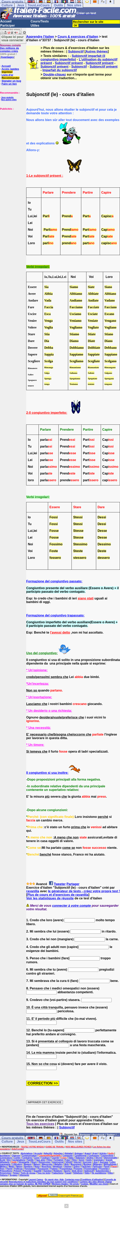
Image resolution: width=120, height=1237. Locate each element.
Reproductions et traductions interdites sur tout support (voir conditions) (43, 1182)
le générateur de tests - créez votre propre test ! (84, 891)
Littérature (17, 1164)
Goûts (89, 1160)
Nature (19, 1166)
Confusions (93, 1155)
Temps (16, 1173)
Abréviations (27, 1153)
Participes (86, 1166)
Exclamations (19, 1160)
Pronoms (78, 1169)
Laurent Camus (36, 1179)
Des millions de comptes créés (10, 48)
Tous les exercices (40, 1124)
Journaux (103, 1162)
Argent (87, 1153)
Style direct (77, 1171)
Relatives (57, 1171)
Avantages (7, 57)
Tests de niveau (28, 1173)
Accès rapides (10, 68)
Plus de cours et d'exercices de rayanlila (57, 894)
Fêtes (74, 1160)
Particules (97, 1166)
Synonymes (5, 1173)
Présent (17, 1171)
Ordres (76, 1166)
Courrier (55, 1158)
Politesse (18, 1169)
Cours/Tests (40, 21)
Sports (67, 1171)
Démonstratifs (110, 1158)
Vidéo (87, 1173)
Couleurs (45, 1158)
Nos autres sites (8, 100)
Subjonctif (76, 51)
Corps (37, 1158)
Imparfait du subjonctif (60, 70)
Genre (81, 1160)
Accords (38, 1153)
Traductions (57, 1173)
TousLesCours (39, 5)
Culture (7, 5)
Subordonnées (102, 1171)
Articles (103, 1153)
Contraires (27, 1158)
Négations (57, 1166)
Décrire (98, 1158)
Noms (37, 1166)
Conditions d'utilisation (92, 1179)
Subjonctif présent (69, 63)
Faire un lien (9, 83)
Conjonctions (107, 1155)
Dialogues (80, 1158)
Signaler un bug (11, 80)
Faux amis (40, 1160)
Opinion (68, 1166)
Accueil (6, 21)
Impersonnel (58, 1162)
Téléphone (78, 1173)
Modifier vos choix (99, 1184)
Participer (7, 25)
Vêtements (24, 1175)
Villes (110, 1173)
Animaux (79, 1153)
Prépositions (6, 1171)
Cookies (84, 1184)
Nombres (28, 1166)
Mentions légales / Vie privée (65, 1184)
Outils (58, 5)
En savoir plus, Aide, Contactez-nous (62, 1179)
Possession (43, 1169)
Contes (17, 1158)
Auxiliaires (5, 1155)
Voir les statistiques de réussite (50, 898)
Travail (68, 1173)
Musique (87, 1164)
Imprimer (7, 71)
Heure (34, 1162)
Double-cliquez (54, 74)
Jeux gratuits (7, 97)
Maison (36, 1164)
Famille (30, 1160)
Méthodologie (110, 1164)
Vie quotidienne (98, 1173)
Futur (67, 1160)
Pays (2, 1169)
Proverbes (104, 1169)
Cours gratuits (12, 1138)
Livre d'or (7, 74)
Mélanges (97, 1164)
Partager (73, 884)
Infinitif (69, 1162)
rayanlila (32, 891)
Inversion (87, 1162)
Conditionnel (81, 1155)
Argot (95, 1153)
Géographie (24, 1162)
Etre (9, 1160)
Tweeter (60, 884)
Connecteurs (6, 1158)
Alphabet (68, 1153)
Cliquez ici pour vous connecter (12, 38)
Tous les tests (43, 1173)
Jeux (20, 5)
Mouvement (76, 1164)
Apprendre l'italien (40, 36)
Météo (11, 1166)
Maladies (58, 1164)
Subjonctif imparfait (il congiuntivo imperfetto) (73, 57)
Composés (68, 1155)
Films (49, 1160)
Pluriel (9, 1169)
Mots (66, 1164)
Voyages (13, 1175)
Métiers (3, 1166)
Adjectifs (48, 1153)
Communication (29, 1155)
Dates (71, 1158)
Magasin (28, 1164)
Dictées (90, 1158)
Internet (77, 1162)
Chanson (16, 1155)
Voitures (4, 1175)
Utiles (35, 25)
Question (47, 1171)
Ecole (2, 1160)
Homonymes (44, 1162)
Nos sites (74, 5)
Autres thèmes (97, 51)
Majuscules (47, 1164)
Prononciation (91, 1169)
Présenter (27, 1171)
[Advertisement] (12, 130)
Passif (106, 1166)
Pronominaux (66, 1169)
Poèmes (54, 1169)
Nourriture (46, 1166)
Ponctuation (30, 1169)
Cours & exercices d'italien (78, 36)
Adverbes (58, 1153)
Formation (58, 1160)
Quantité (37, 1171)
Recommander (10, 77)
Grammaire (98, 1160)
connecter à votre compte (71, 905)
